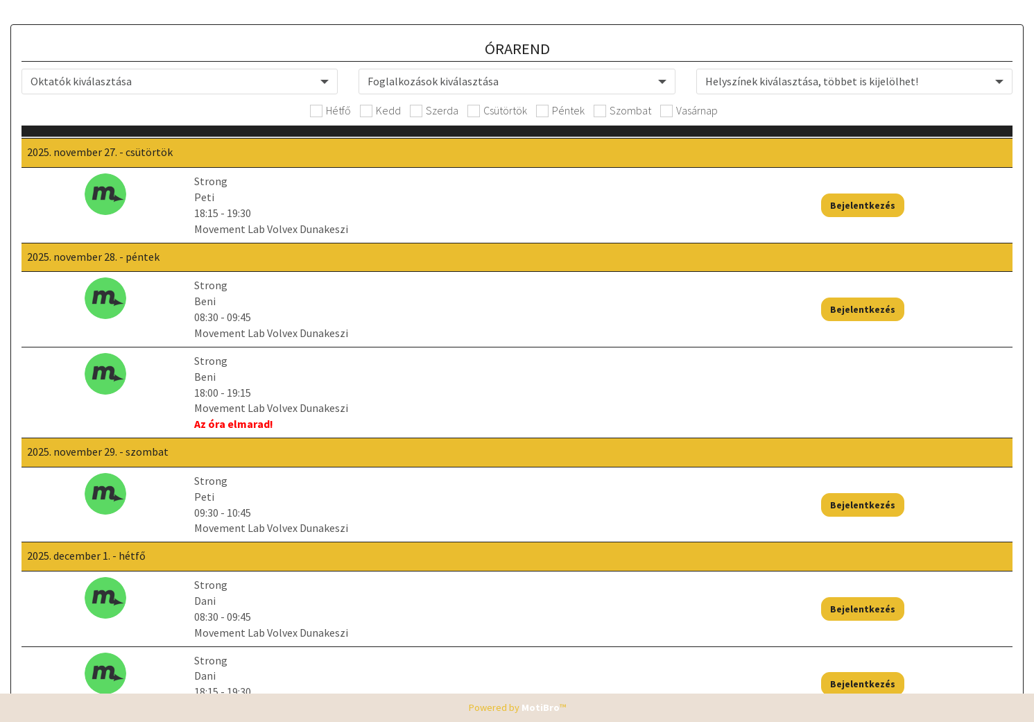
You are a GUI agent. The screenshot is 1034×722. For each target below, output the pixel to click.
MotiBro (541, 707)
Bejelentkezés (926, 213)
